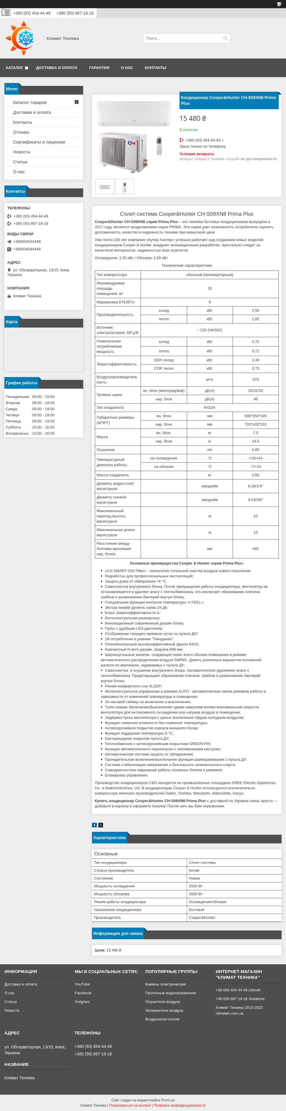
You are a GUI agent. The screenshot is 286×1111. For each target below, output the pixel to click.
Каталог (14, 68)
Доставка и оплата (57, 68)
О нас (127, 68)
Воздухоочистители (162, 1019)
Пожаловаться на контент (130, 1105)
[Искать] (225, 38)
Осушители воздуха (162, 1001)
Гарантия (99, 68)
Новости (21, 151)
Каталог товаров (30, 102)
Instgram (82, 1001)
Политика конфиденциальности (179, 1105)
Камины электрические (165, 984)
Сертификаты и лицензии (39, 141)
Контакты (155, 68)
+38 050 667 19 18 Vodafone (240, 999)
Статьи (20, 161)
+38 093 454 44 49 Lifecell (238, 990)
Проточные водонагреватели (170, 993)
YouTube (82, 984)
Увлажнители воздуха (164, 1010)
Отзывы (21, 132)
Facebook (83, 993)
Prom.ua (168, 1100)
